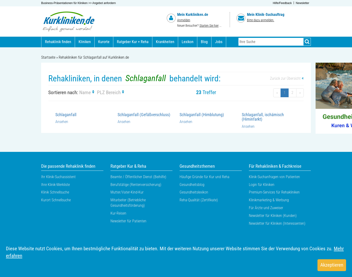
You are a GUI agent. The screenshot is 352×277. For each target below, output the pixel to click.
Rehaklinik (58, 42)
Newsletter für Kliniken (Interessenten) (277, 223)
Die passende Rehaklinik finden (68, 166)
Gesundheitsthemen (197, 166)
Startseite (48, 57)
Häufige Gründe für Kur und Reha (204, 177)
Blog (204, 42)
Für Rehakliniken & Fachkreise (275, 166)
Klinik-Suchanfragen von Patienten (274, 177)
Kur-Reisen (118, 213)
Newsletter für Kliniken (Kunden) (273, 215)
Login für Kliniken (261, 184)
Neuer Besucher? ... (199, 26)
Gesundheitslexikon (194, 192)
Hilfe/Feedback (282, 3)
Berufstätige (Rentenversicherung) (135, 184)
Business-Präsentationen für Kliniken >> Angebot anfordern (78, 3)
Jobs (218, 42)
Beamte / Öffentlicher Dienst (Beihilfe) (138, 177)
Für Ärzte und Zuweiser (266, 208)
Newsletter (302, 3)
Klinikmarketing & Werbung (269, 200)
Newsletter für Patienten (128, 221)
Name (87, 92)
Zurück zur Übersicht (287, 78)
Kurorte (104, 42)
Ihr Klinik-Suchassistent (58, 177)
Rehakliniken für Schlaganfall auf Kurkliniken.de (94, 57)
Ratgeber (133, 42)
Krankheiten (165, 42)
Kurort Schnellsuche (56, 200)
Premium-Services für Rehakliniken (274, 192)
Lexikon (188, 42)
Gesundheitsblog (192, 184)
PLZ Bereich (111, 92)
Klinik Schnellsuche (55, 192)
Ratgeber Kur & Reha (128, 166)
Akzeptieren (331, 265)
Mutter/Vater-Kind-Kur (127, 192)
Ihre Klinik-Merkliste (55, 184)
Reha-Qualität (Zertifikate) (199, 200)
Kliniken (85, 42)
